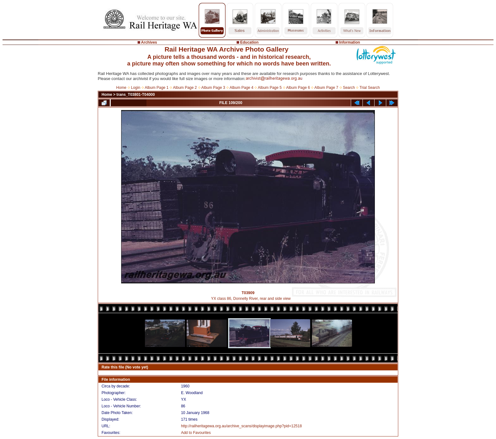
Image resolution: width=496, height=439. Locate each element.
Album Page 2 (185, 87)
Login (135, 87)
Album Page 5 (270, 87)
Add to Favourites (196, 432)
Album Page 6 (298, 87)
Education (249, 42)
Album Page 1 (156, 87)
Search (349, 87)
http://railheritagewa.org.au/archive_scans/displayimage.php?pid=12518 (241, 426)
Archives (149, 42)
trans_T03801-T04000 (135, 94)
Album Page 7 (326, 87)
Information (349, 42)
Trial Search (369, 87)
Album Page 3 (213, 87)
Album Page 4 (241, 87)
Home (121, 87)
